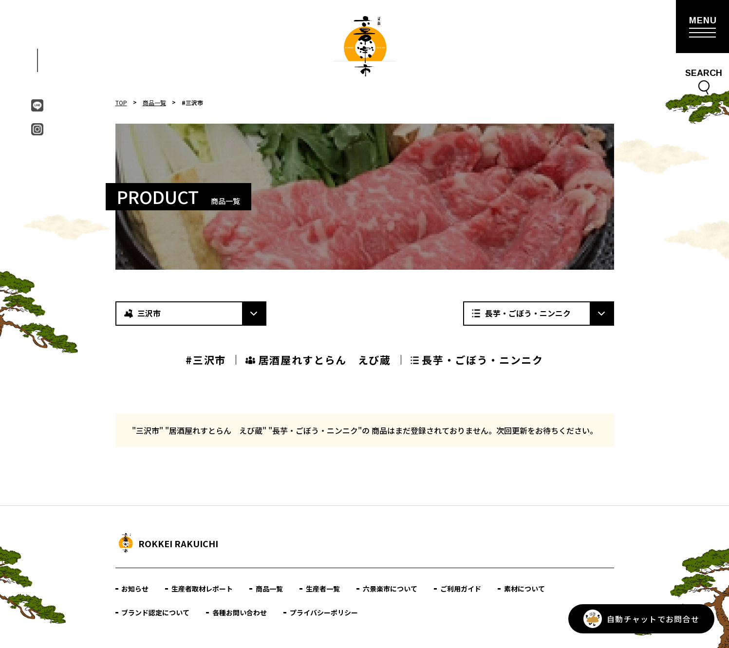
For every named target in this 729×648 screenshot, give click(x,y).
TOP (121, 102)
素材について (525, 588)
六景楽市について (390, 588)
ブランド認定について (156, 612)
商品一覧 (154, 102)
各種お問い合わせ (240, 612)
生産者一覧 (323, 588)
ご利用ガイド (461, 588)
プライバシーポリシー (324, 612)
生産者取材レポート (202, 588)
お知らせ (135, 588)
